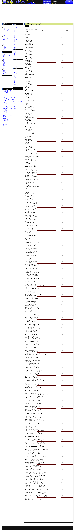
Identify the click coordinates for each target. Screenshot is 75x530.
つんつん (15, 62)
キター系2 (5, 98)
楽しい (15, 76)
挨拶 (15, 77)
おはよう (4, 34)
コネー (4, 48)
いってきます (5, 28)
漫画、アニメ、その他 (7, 115)
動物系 (4, 118)
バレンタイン (6, 123)
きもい (15, 74)
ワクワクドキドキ (6, 55)
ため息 (15, 60)
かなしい (15, 73)
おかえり (4, 31)
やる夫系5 (5, 112)
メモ (15, 31)
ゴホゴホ (15, 67)
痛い (15, 75)
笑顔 (4, 65)
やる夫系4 (5, 111)
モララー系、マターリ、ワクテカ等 (10, 107)
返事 (15, 81)
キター (4, 47)
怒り (15, 71)
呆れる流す (5, 56)
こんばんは (5, 37)
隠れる (15, 48)
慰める (15, 36)
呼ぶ (15, 34)
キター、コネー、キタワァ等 (9, 97)
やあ (4, 45)
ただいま (4, 40)
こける (15, 28)
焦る (4, 61)
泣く (4, 60)
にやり (4, 53)
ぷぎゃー (4, 68)
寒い (15, 52)
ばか (4, 44)
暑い (15, 54)
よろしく (4, 46)
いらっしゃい (5, 30)
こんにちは (5, 36)
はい (4, 41)
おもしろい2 (5, 125)
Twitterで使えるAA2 (7, 91)
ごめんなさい (5, 38)
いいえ (4, 27)
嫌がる (15, 35)
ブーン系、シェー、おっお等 (9, 106)
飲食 (15, 56)
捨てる (15, 38)
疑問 (4, 63)
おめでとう (5, 35)
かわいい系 (5, 119)
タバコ (15, 51)
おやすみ (15, 84)
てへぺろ (4, 72)
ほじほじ (15, 65)
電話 (15, 55)
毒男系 (4, 114)
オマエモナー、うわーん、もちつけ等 (10, 93)
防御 (15, 47)
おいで (15, 72)
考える (15, 40)
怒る (4, 59)
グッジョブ (5, 69)
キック (15, 29)
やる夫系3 (5, 110)
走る (15, 45)
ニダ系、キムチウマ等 (7, 105)
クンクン (15, 66)
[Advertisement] (12, 13)
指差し (15, 37)
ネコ (4, 117)
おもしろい (5, 124)
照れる (4, 62)
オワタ (4, 70)
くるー (4, 49)
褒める (15, 43)
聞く (15, 41)
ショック (4, 54)
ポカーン (4, 50)
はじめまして (5, 43)
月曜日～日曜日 (6, 120)
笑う (4, 64)
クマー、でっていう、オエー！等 (10, 99)
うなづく (15, 26)
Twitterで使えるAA (7, 90)
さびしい (4, 71)
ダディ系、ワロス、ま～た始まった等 (10, 103)
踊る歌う (15, 46)
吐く (15, 32)
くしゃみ (15, 27)
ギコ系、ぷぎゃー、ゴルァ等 (9, 96)
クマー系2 (5, 100)
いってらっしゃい (6, 29)
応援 (15, 53)
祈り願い (15, 39)
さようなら (5, 39)
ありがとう (5, 26)
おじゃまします (6, 32)
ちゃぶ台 (15, 61)
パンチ (15, 30)
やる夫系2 (5, 109)
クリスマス (5, 121)
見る (15, 44)
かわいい (4, 74)
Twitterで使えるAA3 (7, 92)
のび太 (4, 116)
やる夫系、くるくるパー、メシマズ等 (10, 108)
